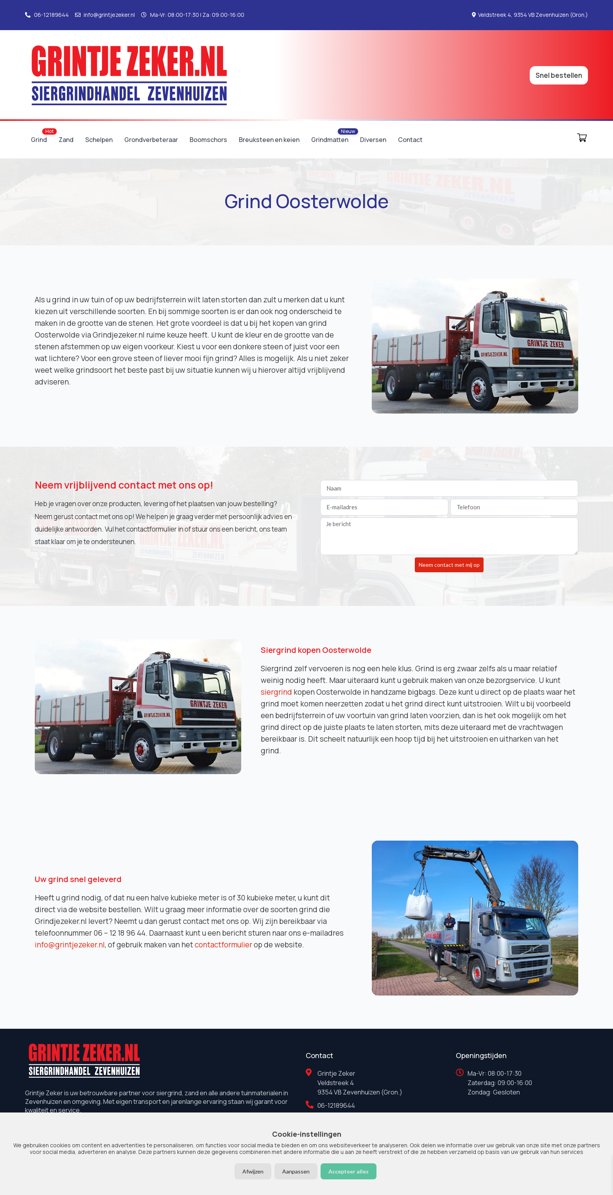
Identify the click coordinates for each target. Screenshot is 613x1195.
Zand (66, 139)
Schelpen (99, 139)
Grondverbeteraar (151, 139)
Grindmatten (329, 139)
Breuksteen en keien (269, 139)
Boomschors (208, 139)
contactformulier (223, 945)
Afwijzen (252, 1171)
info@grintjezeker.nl (70, 945)
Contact (410, 139)
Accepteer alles (348, 1171)
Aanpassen (296, 1171)
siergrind (276, 692)
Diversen (373, 139)
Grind (39, 139)
